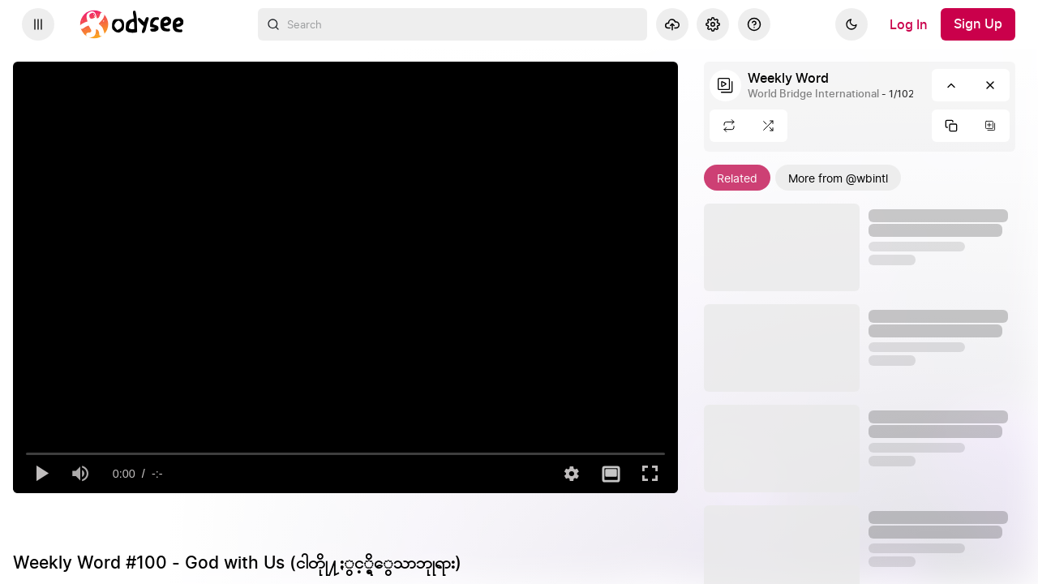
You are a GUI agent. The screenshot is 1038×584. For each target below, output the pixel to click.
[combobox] (452, 24)
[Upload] (672, 24)
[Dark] (851, 24)
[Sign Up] (978, 24)
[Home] (132, 24)
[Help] (754, 24)
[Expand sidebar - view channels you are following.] (38, 24)
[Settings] (713, 24)
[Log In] (909, 24)
